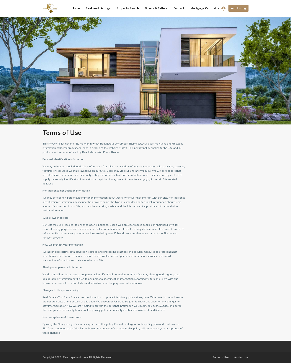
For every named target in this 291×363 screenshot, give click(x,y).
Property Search (128, 8)
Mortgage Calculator (205, 8)
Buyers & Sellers (156, 8)
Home (76, 8)
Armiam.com (241, 357)
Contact (179, 8)
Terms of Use (221, 357)
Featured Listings (98, 8)
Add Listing (238, 8)
